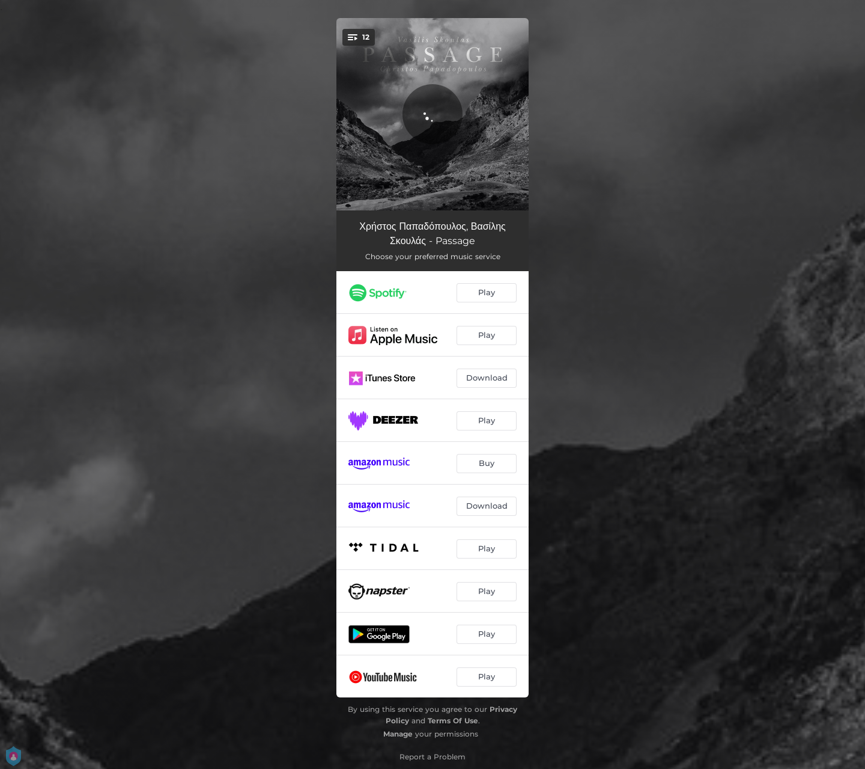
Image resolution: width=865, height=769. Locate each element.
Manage (398, 733)
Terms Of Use (453, 720)
